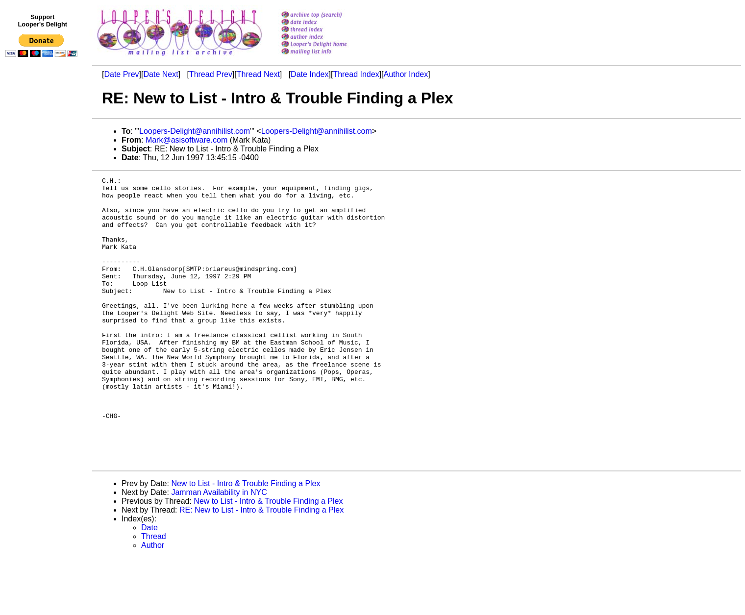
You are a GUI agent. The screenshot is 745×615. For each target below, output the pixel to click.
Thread (153, 594)
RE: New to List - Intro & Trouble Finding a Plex (261, 567)
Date (149, 585)
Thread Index (356, 74)
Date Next (160, 74)
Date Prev (121, 74)
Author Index (406, 74)
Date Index (309, 74)
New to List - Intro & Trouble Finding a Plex (245, 541)
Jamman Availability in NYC (219, 549)
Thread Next (258, 74)
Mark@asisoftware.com (186, 140)
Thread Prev (210, 74)
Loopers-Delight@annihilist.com (194, 131)
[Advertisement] (43, 263)
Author (152, 602)
